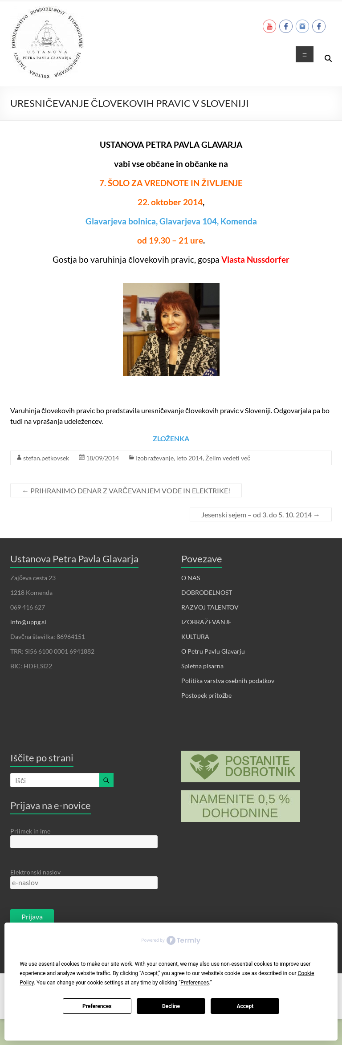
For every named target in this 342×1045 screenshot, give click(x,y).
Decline (171, 1006)
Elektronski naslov (35, 872)
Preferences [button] (194, 983)
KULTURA (195, 636)
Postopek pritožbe (206, 695)
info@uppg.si (28, 622)
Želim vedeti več (227, 458)
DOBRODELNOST (206, 592)
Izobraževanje (155, 458)
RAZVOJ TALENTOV (210, 607)
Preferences (97, 1006)
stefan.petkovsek (46, 458)
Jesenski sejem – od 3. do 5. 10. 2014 (260, 514)
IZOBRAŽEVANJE (206, 622)
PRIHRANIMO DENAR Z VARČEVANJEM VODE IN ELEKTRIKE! (126, 490)
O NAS (190, 577)
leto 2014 (189, 458)
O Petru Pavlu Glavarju (213, 651)
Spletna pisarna (202, 666)
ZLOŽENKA (171, 438)
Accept (244, 1006)
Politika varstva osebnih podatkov (227, 680)
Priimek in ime (30, 831)
